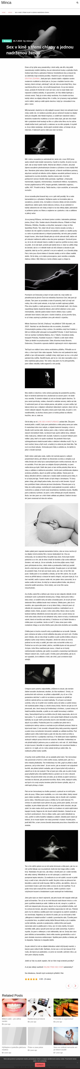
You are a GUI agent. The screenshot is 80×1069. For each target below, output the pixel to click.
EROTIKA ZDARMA (32, 78)
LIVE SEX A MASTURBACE (48, 422)
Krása (7, 41)
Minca (6, 2)
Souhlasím (40, 1065)
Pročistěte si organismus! (63, 1019)
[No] (77, 1063)
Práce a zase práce (35, 1047)
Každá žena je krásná (36, 1019)
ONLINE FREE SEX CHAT (53, 967)
